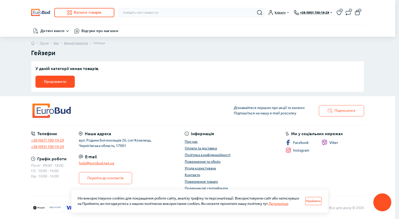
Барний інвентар (76, 43)
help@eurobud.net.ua (96, 163)
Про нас (191, 142)
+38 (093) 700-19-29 (47, 147)
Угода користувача (200, 168)
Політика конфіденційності (207, 155)
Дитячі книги (52, 31)
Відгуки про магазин (99, 31)
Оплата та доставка (201, 148)
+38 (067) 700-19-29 (47, 140)
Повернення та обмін (202, 162)
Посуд (44, 43)
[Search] (259, 12)
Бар (56, 43)
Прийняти (313, 201)
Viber (330, 142)
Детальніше (278, 204)
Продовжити (55, 81)
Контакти (192, 175)
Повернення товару (201, 182)
